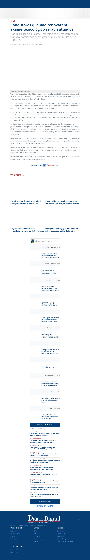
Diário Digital (45, 311)
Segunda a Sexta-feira (53, 328)
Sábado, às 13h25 (54, 408)
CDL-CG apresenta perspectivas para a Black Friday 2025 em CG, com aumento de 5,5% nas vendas (50, 288)
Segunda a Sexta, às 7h (53, 280)
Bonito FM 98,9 (61, 539)
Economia (37, 536)
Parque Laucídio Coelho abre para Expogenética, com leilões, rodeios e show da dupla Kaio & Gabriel (51, 255)
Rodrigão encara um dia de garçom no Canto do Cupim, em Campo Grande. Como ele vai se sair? (51, 351)
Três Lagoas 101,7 (62, 536)
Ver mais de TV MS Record (45, 425)
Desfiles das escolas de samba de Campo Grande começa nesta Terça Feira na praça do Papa (50, 383)
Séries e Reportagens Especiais (45, 343)
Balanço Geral (14, 550)
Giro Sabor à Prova (48, 367)
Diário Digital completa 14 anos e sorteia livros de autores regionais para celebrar (50, 319)
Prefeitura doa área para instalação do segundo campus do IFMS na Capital (26, 202)
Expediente (13, 539)
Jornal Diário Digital (45, 505)
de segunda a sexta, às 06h (52, 375)
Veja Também (17, 175)
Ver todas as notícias (45, 501)
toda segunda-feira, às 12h (52, 392)
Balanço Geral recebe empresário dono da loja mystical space (50, 416)
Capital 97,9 (60, 531)
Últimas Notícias (38, 428)
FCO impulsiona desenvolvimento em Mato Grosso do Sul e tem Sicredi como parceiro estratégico (51, 336)
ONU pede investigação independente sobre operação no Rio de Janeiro (62, 229)
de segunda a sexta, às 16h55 (51, 247)
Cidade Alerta (14, 552)
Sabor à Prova (45, 359)
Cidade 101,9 (61, 534)
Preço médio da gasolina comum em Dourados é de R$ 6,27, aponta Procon (62, 202)
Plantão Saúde (38, 539)
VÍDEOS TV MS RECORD (45, 241)
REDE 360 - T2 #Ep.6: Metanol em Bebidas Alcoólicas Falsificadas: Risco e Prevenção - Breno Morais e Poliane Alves (50, 304)
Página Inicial (14, 531)
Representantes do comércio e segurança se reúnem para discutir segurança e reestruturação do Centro (50, 272)
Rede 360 (45, 296)
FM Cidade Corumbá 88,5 (65, 542)
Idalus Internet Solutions (50, 558)
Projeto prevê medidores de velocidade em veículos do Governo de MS (27, 229)
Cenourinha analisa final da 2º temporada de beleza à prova (51, 400)
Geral (12, 21)
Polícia (36, 542)
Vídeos (12, 536)
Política (36, 534)
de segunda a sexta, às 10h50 (51, 263)
